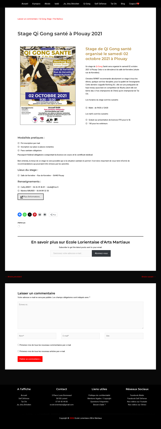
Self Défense (100, 4)
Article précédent (13, 277)
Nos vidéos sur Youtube (137, 401)
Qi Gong (86, 4)
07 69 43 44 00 (62, 401)
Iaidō (57, 4)
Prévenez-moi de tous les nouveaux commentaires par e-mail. (45, 345)
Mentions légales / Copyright (99, 398)
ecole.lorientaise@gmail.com (62, 404)
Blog (122, 4)
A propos (37, 4)
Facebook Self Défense (137, 398)
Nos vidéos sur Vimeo (137, 404)
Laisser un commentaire (28, 19)
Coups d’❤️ (133, 4)
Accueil (26, 4)
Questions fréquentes (99, 401)
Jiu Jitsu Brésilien (71, 4)
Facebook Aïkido (137, 395)
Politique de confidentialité (99, 395)
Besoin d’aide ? (99, 404)
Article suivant (149, 277)
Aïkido (48, 4)
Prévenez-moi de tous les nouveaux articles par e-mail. (42, 351)
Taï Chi (113, 4)
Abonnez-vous (101, 253)
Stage (49, 19)
